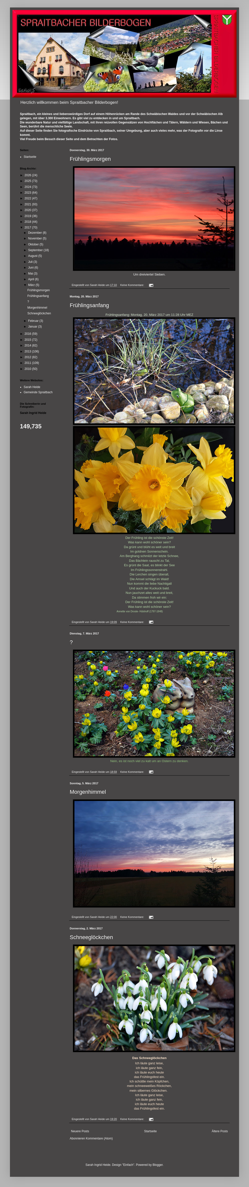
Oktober (34, 244)
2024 (28, 187)
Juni (31, 267)
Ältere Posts (220, 1131)
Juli (30, 262)
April (31, 279)
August (33, 256)
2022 (28, 198)
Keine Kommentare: (132, 284)
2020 (28, 210)
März (32, 285)
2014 (28, 345)
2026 (28, 175)
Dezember (35, 232)
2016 (28, 334)
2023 (28, 192)
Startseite (150, 1131)
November (35, 238)
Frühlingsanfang (89, 305)
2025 (28, 181)
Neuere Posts (80, 1131)
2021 (28, 204)
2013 (28, 351)
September (36, 250)
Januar (33, 326)
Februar (33, 321)
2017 (28, 227)
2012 (28, 357)
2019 (28, 216)
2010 (28, 369)
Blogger (158, 1165)
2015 (28, 339)
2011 (28, 363)
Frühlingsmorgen (90, 159)
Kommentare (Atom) (99, 1138)
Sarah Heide (32, 387)
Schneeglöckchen (91, 937)
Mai (31, 273)
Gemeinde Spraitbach (38, 392)
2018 (28, 222)
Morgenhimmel (88, 792)
